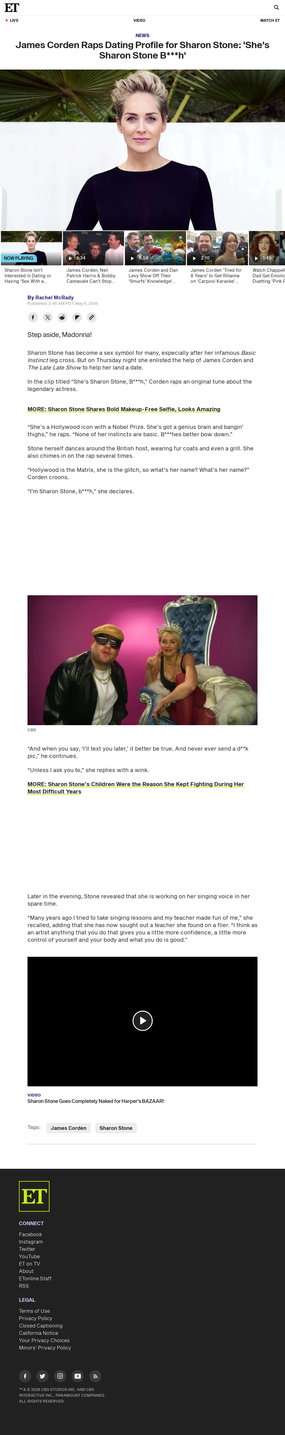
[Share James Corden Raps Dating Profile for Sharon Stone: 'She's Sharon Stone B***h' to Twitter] (47, 318)
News (142, 35)
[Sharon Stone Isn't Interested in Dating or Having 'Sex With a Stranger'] (31, 259)
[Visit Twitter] (42, 1377)
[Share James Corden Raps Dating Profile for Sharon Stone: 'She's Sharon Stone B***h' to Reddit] (62, 318)
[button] (143, 1021)
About (26, 1271)
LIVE (14, 21)
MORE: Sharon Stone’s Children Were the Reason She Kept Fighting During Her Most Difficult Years (135, 788)
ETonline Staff (35, 1278)
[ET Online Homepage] (14, 7)
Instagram (31, 1242)
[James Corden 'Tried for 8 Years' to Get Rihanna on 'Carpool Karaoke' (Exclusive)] (217, 259)
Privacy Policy (35, 1318)
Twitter (27, 1249)
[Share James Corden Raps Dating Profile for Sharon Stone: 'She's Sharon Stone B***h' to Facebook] (32, 318)
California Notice (38, 1333)
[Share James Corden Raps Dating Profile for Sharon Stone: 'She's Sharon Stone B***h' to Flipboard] (76, 318)
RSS (24, 1286)
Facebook (30, 1234)
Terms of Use (34, 1311)
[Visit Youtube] (77, 1377)
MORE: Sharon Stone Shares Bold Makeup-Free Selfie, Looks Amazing (123, 409)
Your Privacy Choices (44, 1340)
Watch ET (270, 21)
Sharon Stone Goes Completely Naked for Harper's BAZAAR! (95, 1101)
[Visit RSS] (95, 1377)
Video (139, 21)
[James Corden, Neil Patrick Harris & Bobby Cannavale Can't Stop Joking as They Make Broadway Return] (93, 259)
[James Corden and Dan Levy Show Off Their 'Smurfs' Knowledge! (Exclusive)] (155, 259)
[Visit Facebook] (25, 1377)
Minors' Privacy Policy (45, 1348)
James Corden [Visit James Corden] (68, 1128)
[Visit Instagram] (60, 1377)
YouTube (29, 1256)
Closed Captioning (41, 1326)
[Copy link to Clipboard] (91, 318)
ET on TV (29, 1264)
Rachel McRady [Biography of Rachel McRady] (54, 297)
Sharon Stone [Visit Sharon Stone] (116, 1128)
